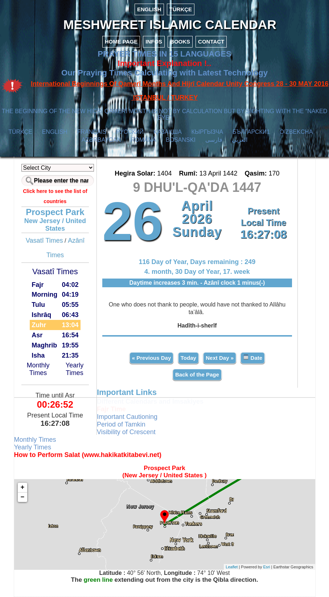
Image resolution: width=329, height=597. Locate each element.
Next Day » (220, 358)
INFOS (153, 41)
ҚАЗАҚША (167, 132)
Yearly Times (74, 369)
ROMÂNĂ (143, 140)
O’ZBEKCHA (296, 132)
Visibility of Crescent (126, 432)
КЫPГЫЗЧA (207, 132)
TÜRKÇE (180, 9)
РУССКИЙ (130, 132)
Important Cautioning (127, 416)
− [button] (23, 497)
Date (252, 357)
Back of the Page (197, 374)
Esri (266, 567)
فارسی (213, 140)
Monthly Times (38, 369)
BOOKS (180, 41)
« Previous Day (151, 358)
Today (188, 358)
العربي (239, 140)
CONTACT (211, 41)
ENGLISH (149, 9)
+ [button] (23, 487)
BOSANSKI (181, 140)
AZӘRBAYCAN (101, 140)
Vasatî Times (44, 240)
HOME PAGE (121, 41)
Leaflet (232, 567)
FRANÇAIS (92, 132)
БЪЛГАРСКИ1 (251, 132)
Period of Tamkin (121, 424)
